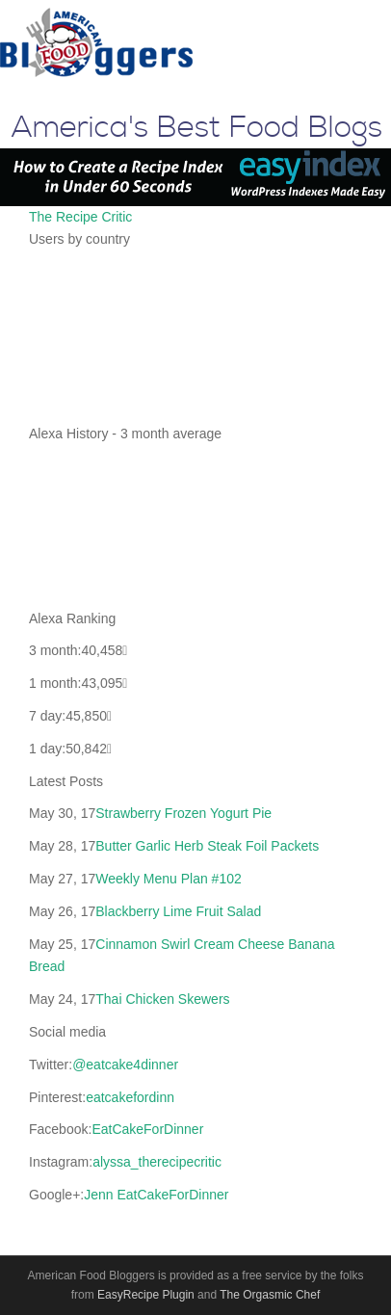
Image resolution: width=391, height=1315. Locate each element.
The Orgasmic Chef (270, 1295)
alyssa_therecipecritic (157, 1162)
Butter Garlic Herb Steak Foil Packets (207, 846)
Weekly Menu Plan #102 (168, 878)
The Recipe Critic (80, 216)
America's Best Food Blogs (197, 128)
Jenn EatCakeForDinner (156, 1194)
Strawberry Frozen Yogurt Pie (183, 813)
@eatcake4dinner (125, 1064)
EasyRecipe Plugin (146, 1295)
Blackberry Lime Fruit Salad (178, 911)
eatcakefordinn (130, 1097)
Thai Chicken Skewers (162, 999)
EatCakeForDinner (147, 1129)
